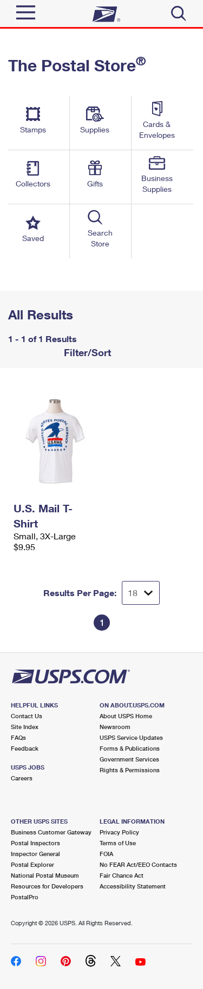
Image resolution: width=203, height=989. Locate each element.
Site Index (24, 726)
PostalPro (24, 896)
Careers (21, 777)
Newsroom (115, 726)
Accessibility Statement (133, 886)
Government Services (129, 759)
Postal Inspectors (35, 842)
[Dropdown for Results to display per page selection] (141, 593)
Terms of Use (118, 842)
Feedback (24, 748)
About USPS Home (126, 715)
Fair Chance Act (121, 875)
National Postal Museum (45, 875)
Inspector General (35, 853)
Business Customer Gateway (51, 832)
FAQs (18, 737)
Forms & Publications (130, 748)
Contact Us (26, 715)
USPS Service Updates (131, 737)
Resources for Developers (47, 886)
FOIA (106, 853)
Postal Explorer (32, 864)
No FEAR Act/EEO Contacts (138, 864)
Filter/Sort (86, 352)
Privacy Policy (119, 832)
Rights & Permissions (130, 769)
